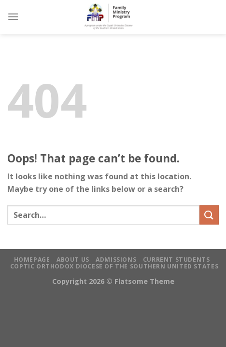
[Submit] (209, 214)
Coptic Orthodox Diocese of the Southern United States (114, 266)
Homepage (32, 259)
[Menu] (13, 16)
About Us (72, 259)
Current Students (176, 259)
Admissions (116, 259)
